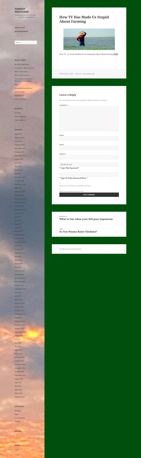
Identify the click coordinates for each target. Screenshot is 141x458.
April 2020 (18, 188)
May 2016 (18, 267)
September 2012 (20, 375)
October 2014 (19, 310)
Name (61, 135)
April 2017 (18, 260)
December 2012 (20, 364)
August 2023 (19, 159)
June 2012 (18, 382)
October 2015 (19, 285)
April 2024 (18, 141)
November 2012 (20, 368)
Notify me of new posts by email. (71, 191)
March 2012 (19, 393)
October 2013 (19, 328)
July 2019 (18, 217)
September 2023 (20, 156)
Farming (17, 411)
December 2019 (20, 199)
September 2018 (20, 242)
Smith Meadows (20, 120)
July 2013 (18, 339)
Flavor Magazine (20, 116)
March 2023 (19, 170)
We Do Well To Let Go (22, 75)
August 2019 (19, 213)
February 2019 (20, 235)
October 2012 (19, 372)
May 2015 (18, 296)
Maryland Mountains (22, 64)
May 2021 (18, 174)
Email (61, 145)
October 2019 (19, 206)
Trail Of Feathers (20, 99)
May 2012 (18, 386)
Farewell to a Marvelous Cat (24, 68)
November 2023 (20, 148)
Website (62, 154)
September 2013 (20, 332)
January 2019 (19, 238)
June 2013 (18, 343)
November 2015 (20, 282)
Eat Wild (18, 113)
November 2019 (20, 202)
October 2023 (19, 152)
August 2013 (19, 336)
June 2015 (18, 292)
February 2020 (20, 192)
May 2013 (18, 346)
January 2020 (19, 195)
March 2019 (19, 231)
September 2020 (20, 184)
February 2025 (20, 138)
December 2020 (20, 177)
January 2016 (19, 274)
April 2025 (18, 134)
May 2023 (18, 166)
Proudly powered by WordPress (70, 249)
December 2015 (20, 278)
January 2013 (19, 361)
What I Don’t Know (21, 72)
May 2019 (18, 224)
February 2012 (20, 397)
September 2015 (20, 289)
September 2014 (20, 314)
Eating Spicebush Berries (23, 88)
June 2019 (18, 220)
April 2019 (18, 228)
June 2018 (18, 246)
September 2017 (20, 253)
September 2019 (20, 210)
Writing (17, 422)
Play (16, 85)
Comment (64, 105)
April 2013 (18, 350)
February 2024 (20, 145)
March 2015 (19, 300)
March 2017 (19, 264)
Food (16, 414)
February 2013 (20, 357)
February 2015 (20, 303)
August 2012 (19, 379)
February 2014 (20, 321)
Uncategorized (20, 418)
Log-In (17, 450)
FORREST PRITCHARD (22, 10)
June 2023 (18, 163)
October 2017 (19, 249)
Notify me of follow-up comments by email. (75, 186)
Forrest (78, 74)
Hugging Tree (19, 95)
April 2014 (18, 318)
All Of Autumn (20, 92)
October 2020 (19, 181)
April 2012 (18, 390)
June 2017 (18, 256)
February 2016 (20, 271)
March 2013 (19, 354)
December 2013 (20, 325)
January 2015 (19, 307)
